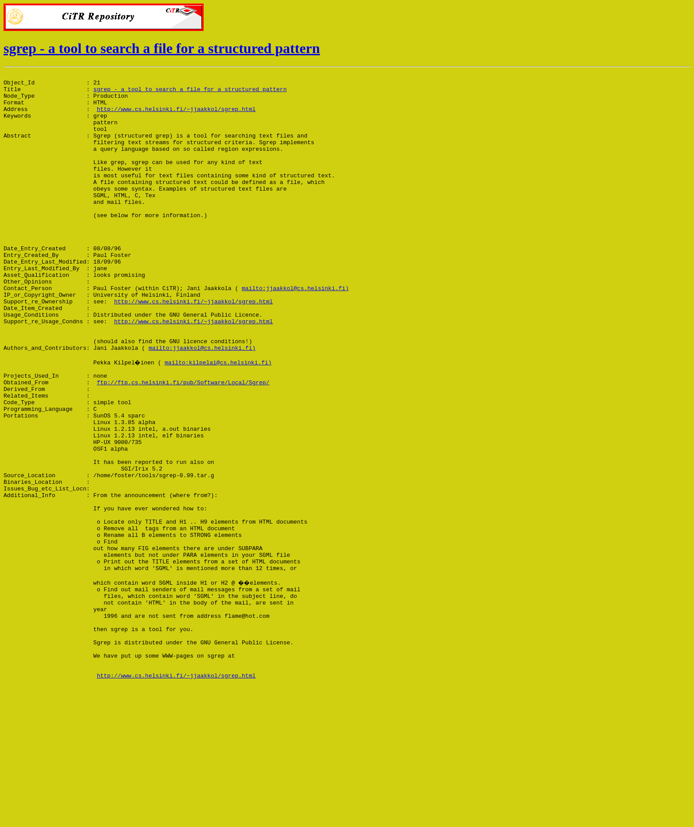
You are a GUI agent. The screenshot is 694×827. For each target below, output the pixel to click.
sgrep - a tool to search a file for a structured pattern (162, 48)
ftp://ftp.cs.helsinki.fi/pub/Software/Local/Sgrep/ (183, 443)
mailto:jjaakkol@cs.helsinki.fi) (295, 332)
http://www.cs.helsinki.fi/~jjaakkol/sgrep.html (176, 117)
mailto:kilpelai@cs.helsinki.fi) (219, 419)
